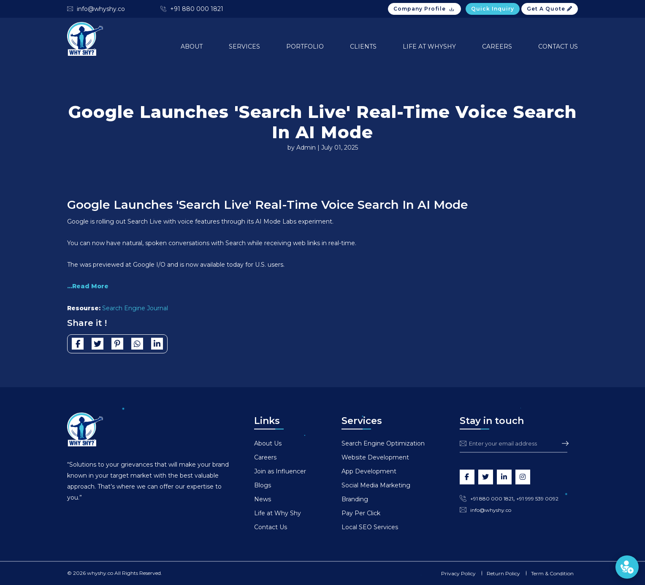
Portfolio (305, 46)
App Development (368, 471)
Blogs (262, 485)
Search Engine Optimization (383, 443)
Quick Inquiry (492, 8)
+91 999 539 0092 (537, 498)
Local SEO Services (369, 527)
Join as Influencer (280, 471)
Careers (497, 46)
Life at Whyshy (429, 46)
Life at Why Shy (277, 513)
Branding (354, 499)
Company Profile (424, 9)
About (192, 46)
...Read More (87, 286)
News (262, 499)
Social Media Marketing (375, 485)
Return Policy (503, 573)
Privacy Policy (458, 573)
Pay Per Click (360, 513)
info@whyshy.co (101, 9)
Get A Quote (549, 8)
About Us (268, 443)
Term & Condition (552, 573)
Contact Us (558, 46)
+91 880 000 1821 (196, 9)
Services (244, 46)
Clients (363, 46)
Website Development (375, 457)
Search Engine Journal (135, 308)
